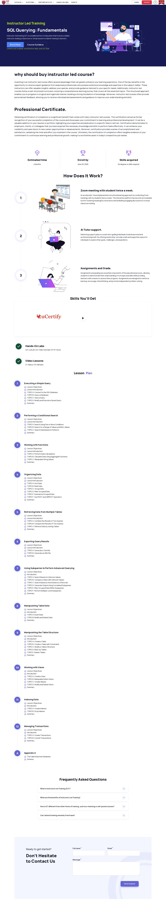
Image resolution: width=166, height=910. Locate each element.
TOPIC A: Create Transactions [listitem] (37, 735)
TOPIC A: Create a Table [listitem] (35, 641)
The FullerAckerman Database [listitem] (37, 756)
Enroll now (15, 44)
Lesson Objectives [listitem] (33, 387)
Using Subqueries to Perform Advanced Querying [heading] (49, 568)
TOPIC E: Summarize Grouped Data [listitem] (39, 494)
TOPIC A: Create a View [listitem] (34, 676)
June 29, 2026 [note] (83, 164)
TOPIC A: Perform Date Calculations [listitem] (39, 454)
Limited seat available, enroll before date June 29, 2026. (28, 48)
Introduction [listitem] (30, 574)
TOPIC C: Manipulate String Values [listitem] (39, 459)
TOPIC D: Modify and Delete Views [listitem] (38, 684)
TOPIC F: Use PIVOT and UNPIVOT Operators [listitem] (43, 497)
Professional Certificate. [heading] (40, 109)
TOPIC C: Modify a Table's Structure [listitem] (39, 647)
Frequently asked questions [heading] (83, 779)
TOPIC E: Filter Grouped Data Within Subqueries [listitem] (44, 588)
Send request (129, 884)
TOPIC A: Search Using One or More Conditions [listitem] (44, 424)
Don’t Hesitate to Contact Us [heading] (41, 858)
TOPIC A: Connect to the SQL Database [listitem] (41, 392)
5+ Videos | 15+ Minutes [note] (34, 364)
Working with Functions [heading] (36, 444)
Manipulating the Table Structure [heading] (41, 632)
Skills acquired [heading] (129, 160)
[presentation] (89, 883)
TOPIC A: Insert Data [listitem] (33, 615)
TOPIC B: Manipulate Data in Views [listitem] (39, 679)
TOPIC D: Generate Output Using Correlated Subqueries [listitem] (47, 585)
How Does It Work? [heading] (83, 175)
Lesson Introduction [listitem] (33, 389)
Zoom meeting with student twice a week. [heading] (107, 190)
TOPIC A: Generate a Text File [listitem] (37, 550)
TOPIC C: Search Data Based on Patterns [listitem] (41, 430)
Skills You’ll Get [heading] (83, 298)
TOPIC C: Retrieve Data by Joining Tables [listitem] (41, 526)
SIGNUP (147, 2)
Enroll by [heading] (83, 160)
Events (74, 2)
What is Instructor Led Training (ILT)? (55, 788)
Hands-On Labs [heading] (34, 346)
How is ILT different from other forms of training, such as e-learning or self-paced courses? (77, 806)
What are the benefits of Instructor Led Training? (60, 797)
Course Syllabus (35, 44)
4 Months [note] (37, 164)
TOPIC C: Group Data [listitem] (34, 489)
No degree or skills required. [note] (129, 164)
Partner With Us (45, 2)
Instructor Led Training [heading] (26, 23)
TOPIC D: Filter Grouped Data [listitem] (37, 491)
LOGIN (136, 2)
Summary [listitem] (29, 403)
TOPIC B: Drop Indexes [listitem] (34, 711)
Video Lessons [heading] (34, 360)
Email (110, 848)
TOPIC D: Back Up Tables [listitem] (35, 649)
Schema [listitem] (28, 759)
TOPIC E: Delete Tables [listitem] (34, 652)
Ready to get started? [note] (38, 849)
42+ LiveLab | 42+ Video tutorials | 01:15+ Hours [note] (43, 350)
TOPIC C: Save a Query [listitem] (34, 398)
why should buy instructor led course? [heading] (54, 74)
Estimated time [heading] (37, 160)
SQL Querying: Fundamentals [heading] (37, 30)
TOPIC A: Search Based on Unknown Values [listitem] (42, 577)
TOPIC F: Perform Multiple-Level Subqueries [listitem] (42, 591)
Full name (76, 848)
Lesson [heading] (83, 373)
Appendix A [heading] (30, 752)
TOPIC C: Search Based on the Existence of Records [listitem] (46, 582)
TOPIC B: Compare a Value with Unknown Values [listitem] (44, 580)
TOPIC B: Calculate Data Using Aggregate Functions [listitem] (45, 456)
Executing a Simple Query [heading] (37, 383)
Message (76, 860)
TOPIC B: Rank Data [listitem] (33, 486)
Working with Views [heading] (34, 667)
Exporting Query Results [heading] (36, 541)
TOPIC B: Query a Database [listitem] (36, 395)
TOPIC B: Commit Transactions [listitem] (37, 738)
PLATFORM (30, 2)
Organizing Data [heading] (32, 474)
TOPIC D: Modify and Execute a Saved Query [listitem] (42, 400)
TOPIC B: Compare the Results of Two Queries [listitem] (43, 524)
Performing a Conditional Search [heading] (41, 415)
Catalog (17, 2)
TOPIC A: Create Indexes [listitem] (35, 708)
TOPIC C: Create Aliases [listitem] (35, 682)
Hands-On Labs (62, 2)
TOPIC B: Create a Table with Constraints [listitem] (41, 644)
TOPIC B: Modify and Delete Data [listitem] (38, 617)
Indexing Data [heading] (31, 699)
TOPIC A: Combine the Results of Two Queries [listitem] (43, 521)
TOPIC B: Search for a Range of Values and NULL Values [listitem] (47, 427)
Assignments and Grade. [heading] (96, 268)
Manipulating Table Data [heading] (36, 605)
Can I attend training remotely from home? (57, 815)
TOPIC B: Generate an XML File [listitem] (37, 553)
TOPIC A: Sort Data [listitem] (33, 483)
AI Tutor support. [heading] (91, 229)
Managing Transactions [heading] (36, 726)
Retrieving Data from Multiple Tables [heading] (43, 511)
